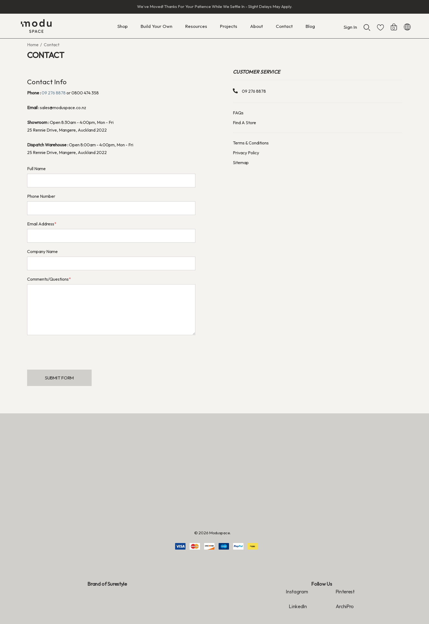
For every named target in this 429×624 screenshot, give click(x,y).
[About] (256, 27)
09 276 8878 (54, 92)
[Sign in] (350, 24)
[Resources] (196, 27)
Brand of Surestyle (107, 584)
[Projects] (229, 26)
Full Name (36, 168)
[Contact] (284, 26)
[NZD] (407, 26)
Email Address (41, 224)
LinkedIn (298, 606)
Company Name (42, 251)
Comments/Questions (49, 279)
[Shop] (122, 27)
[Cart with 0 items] (394, 24)
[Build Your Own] (156, 27)
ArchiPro (345, 606)
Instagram (297, 591)
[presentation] (68, 350)
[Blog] (310, 26)
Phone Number (41, 196)
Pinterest (345, 591)
